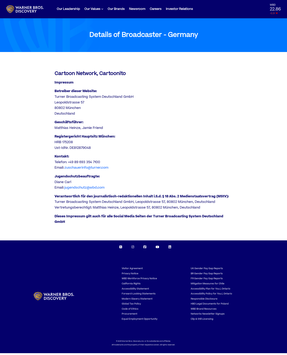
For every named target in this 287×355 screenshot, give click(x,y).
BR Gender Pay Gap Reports (207, 275)
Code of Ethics (130, 310)
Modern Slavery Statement (137, 300)
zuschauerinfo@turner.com (86, 169)
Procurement (129, 315)
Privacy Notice (130, 275)
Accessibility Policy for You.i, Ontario (211, 295)
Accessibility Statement (135, 290)
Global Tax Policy (131, 305)
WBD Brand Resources (204, 310)
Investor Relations (179, 10)
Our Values (92, 10)
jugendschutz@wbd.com (84, 189)
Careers (155, 10)
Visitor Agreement (132, 270)
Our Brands (116, 10)
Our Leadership (68, 10)
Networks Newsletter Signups (208, 315)
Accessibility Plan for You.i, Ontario (210, 290)
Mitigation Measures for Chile (207, 285)
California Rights (131, 285)
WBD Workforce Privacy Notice (139, 280)
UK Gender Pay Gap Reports (207, 270)
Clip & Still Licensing (202, 320)
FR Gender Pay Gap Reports (207, 280)
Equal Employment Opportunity (139, 320)
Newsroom (137, 10)
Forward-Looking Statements (139, 295)
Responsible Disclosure (204, 300)
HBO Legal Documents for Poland (210, 305)
